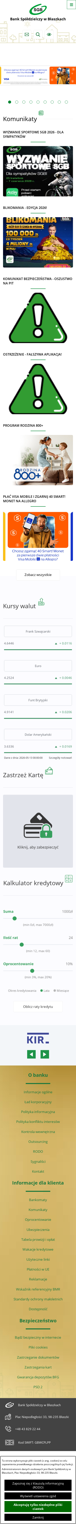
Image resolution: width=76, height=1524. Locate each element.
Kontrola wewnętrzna (38, 1131)
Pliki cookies (38, 1347)
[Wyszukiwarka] (38, 34)
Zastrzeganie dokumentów (38, 1357)
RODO (38, 1151)
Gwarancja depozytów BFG (38, 1377)
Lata (46, 1006)
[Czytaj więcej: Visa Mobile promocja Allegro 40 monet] (38, 75)
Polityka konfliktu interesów (38, 1121)
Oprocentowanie (38, 1219)
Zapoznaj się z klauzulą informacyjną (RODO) (38, 1485)
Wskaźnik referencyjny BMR (38, 1289)
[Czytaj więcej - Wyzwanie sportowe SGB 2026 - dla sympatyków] (38, 161)
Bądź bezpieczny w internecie (38, 1337)
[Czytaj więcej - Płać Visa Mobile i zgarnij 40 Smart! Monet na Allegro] (38, 526)
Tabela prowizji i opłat (38, 1239)
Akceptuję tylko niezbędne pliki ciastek (38, 1507)
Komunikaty (38, 1209)
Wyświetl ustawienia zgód (38, 1496)
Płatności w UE (38, 1269)
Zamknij (38, 1517)
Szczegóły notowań (60, 773)
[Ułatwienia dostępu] (49, 34)
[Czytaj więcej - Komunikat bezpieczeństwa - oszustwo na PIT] (38, 308)
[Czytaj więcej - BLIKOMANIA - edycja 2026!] (38, 235)
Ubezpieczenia (38, 1229)
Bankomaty (38, 1199)
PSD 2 (38, 1387)
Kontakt (38, 1171)
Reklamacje (38, 1279)
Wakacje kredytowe (38, 1249)
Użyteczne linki (38, 1259)
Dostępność (38, 1309)
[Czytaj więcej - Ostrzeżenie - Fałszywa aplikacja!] (38, 381)
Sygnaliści (38, 1161)
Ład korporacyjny (38, 1102)
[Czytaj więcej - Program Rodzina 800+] (38, 452)
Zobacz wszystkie (38, 574)
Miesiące (63, 1006)
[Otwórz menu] (71, 4)
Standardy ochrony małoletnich (38, 1299)
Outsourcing (38, 1141)
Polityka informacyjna (38, 1111)
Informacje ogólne (38, 1092)
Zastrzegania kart (38, 1367)
